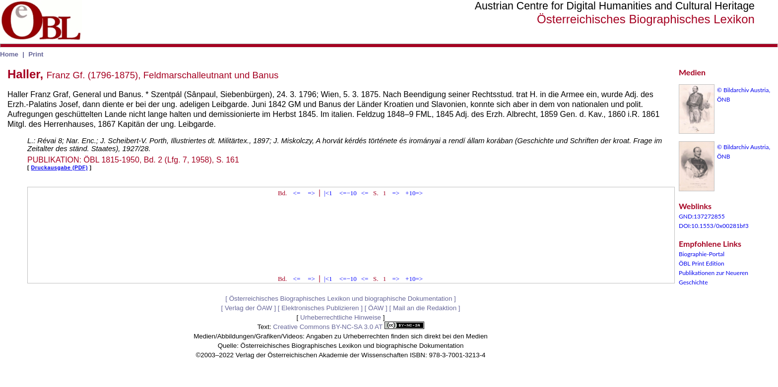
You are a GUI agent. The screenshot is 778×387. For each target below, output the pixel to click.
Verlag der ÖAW (248, 308)
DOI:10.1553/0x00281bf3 (714, 225)
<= (297, 193)
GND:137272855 (702, 216)
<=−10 (348, 193)
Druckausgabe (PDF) (59, 167)
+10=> (414, 193)
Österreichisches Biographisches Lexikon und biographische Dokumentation (341, 298)
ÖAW (376, 308)
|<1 (328, 193)
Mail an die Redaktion (424, 308)
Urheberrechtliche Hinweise (340, 317)
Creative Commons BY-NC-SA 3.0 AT (348, 327)
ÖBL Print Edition (701, 263)
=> (311, 193)
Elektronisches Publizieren (320, 308)
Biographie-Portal (701, 254)
